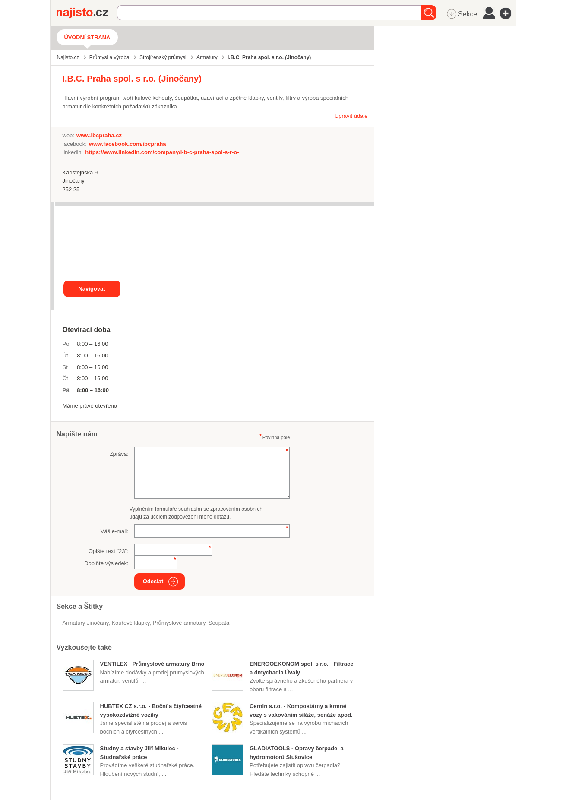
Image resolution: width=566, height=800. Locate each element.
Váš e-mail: (115, 531)
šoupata (219, 623)
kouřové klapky (130, 623)
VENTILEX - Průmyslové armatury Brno (152, 664)
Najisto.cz (87, 12)
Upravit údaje (351, 116)
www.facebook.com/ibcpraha (127, 144)
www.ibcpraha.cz (99, 135)
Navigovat (91, 288)
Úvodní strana (87, 37)
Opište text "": (109, 551)
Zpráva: (119, 454)
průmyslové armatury (179, 623)
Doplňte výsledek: (106, 563)
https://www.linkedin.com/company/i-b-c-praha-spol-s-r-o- (162, 152)
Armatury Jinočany (86, 623)
